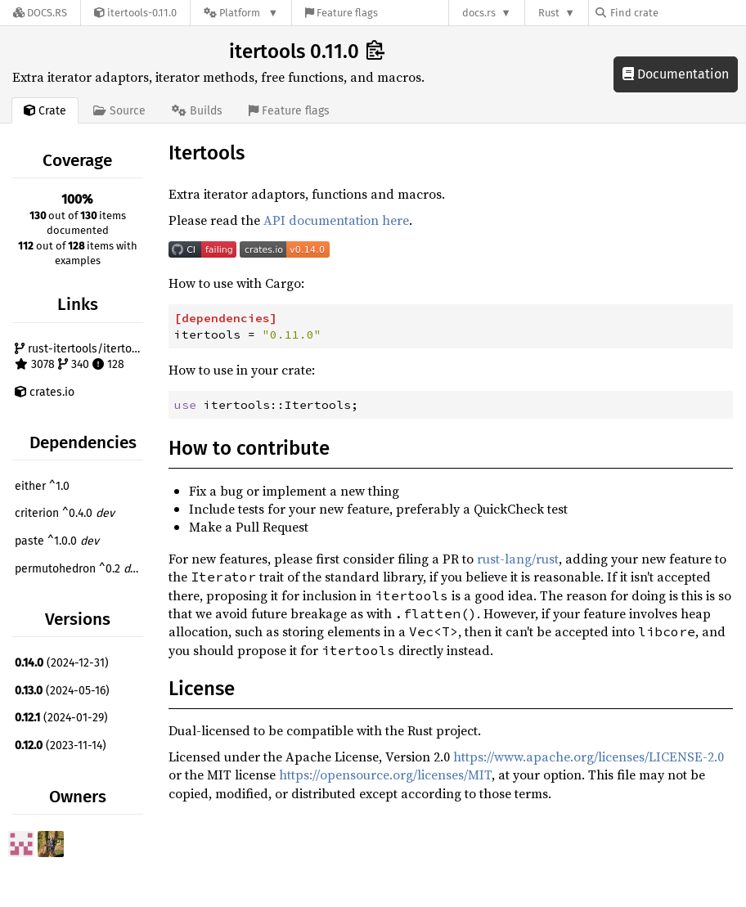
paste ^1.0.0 (57, 541)
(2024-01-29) (61, 718)
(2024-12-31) (62, 663)
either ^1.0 (42, 486)
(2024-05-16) (62, 691)
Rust (549, 13)
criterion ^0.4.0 (65, 513)
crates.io (44, 392)
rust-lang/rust (518, 559)
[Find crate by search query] (677, 12)
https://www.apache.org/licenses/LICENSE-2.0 (588, 757)
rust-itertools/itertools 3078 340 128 (81, 357)
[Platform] (241, 12)
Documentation (675, 74)
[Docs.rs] (40, 12)
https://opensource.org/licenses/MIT (385, 775)
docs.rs (479, 13)
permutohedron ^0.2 (78, 569)
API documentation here (336, 220)
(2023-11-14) (60, 745)
